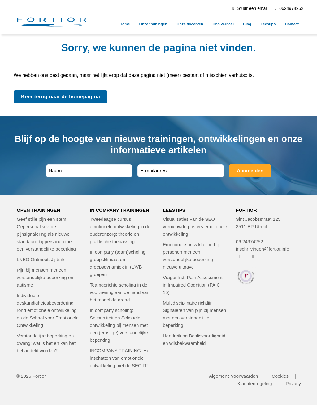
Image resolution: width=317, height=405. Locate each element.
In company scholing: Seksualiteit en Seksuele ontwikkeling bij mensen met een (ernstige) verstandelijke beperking (119, 325)
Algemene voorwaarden (233, 376)
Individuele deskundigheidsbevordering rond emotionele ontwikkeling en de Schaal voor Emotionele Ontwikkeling (48, 310)
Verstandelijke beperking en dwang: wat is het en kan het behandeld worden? (46, 343)
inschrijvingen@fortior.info (262, 248)
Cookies (280, 376)
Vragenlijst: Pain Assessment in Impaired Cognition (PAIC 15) (193, 285)
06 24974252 (249, 241)
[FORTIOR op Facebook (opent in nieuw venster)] (239, 256)
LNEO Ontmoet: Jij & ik (40, 259)
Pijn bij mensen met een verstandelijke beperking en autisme (45, 277)
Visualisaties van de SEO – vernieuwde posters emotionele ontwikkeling (195, 226)
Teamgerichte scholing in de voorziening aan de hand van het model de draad (120, 292)
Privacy (293, 383)
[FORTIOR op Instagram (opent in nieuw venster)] (246, 256)
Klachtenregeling (254, 383)
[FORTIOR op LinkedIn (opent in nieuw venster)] (253, 256)
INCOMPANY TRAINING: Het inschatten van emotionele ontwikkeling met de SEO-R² (120, 358)
